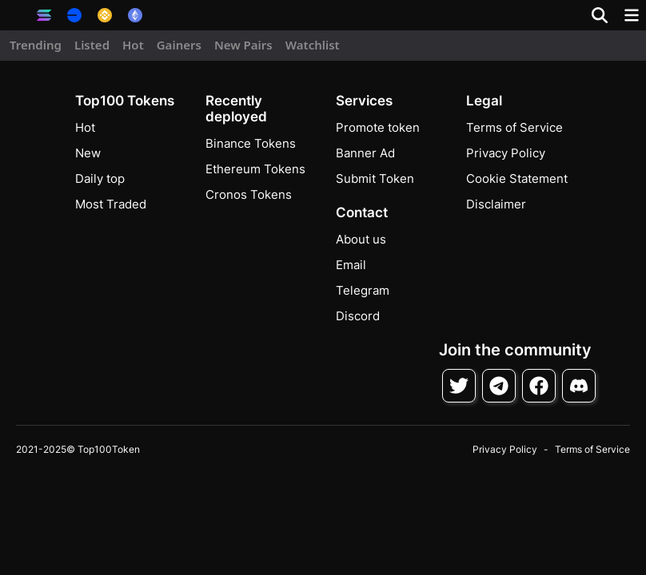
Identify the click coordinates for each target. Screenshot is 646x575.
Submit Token (375, 178)
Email (351, 264)
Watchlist (312, 45)
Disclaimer (496, 204)
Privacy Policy (505, 153)
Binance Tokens (250, 143)
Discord (358, 315)
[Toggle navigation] (632, 15)
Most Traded (110, 204)
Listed (92, 45)
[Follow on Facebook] (539, 385)
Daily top (100, 178)
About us (361, 239)
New (88, 153)
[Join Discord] (579, 385)
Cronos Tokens (248, 194)
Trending (36, 45)
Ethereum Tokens (255, 168)
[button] (16, 15)
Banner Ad (365, 153)
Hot (133, 45)
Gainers (179, 45)
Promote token (378, 127)
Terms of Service (514, 127)
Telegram (362, 290)
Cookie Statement (517, 178)
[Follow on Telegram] (499, 385)
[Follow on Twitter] (459, 385)
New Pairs (243, 45)
